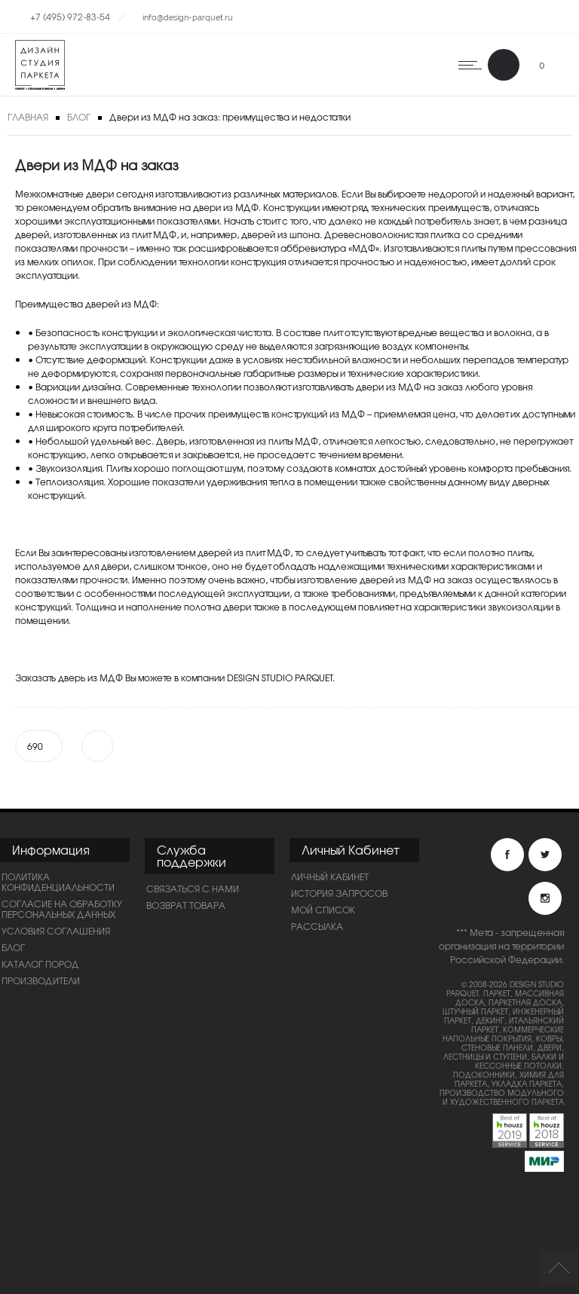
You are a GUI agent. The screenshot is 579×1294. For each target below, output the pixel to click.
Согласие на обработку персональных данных (62, 909)
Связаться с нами (192, 888)
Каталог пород (40, 964)
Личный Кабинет (330, 876)
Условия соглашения (56, 931)
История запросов (339, 893)
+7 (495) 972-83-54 (70, 16)
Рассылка (317, 926)
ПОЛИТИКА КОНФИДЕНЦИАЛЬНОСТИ (58, 882)
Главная (28, 117)
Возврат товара (185, 905)
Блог (78, 117)
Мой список (323, 909)
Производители (41, 980)
